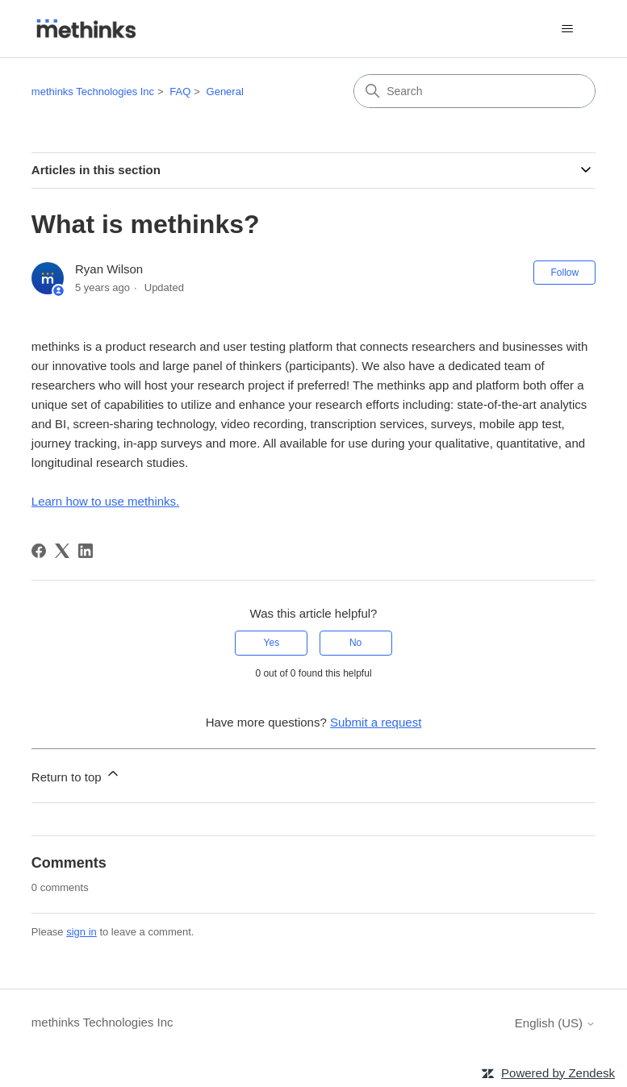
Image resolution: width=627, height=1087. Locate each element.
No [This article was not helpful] (355, 642)
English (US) (555, 1023)
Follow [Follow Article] (564, 272)
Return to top (76, 774)
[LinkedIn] (85, 551)
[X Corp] (62, 551)
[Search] (474, 91)
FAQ (179, 91)
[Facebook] (38, 551)
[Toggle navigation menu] (567, 29)
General (225, 91)
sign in (81, 932)
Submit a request (375, 722)
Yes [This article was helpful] (272, 642)
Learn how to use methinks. (105, 501)
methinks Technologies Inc (92, 91)
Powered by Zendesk (558, 1073)
